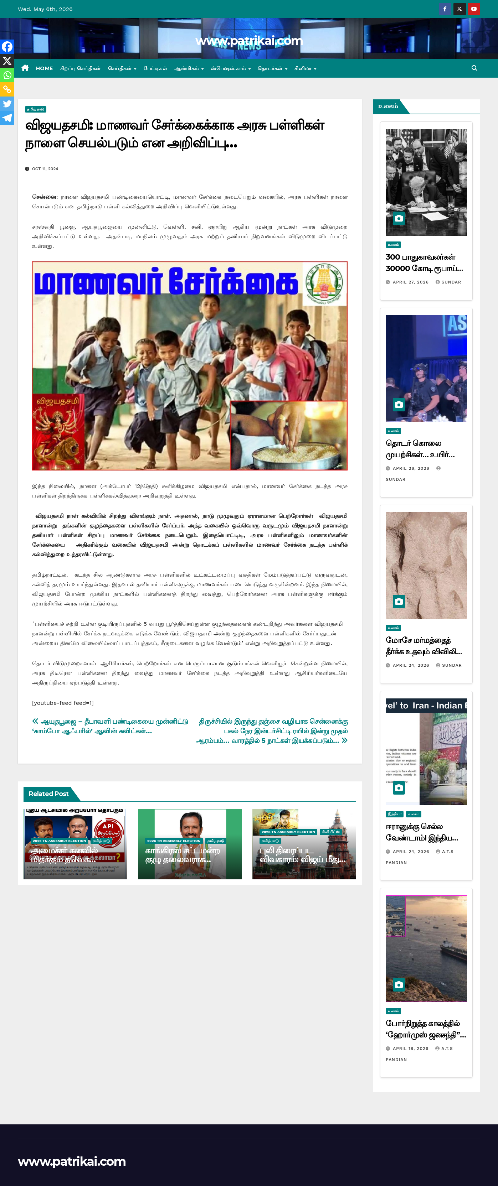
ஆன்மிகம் (187, 68)
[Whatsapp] (7, 75)
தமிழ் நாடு (35, 109)
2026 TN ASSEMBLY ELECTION (59, 841)
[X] (7, 61)
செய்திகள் (120, 68)
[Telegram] (7, 118)
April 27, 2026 (412, 282)
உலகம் (393, 244)
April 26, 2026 (412, 468)
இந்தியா (394, 814)
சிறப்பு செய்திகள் (80, 68)
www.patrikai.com (249, 40)
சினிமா (303, 68)
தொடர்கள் (271, 68)
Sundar (448, 282)
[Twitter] (7, 104)
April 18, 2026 (411, 1048)
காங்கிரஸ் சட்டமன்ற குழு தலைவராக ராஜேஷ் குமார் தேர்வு (185, 859)
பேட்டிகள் (156, 68)
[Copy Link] (7, 89)
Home (44, 68)
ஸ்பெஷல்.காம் (229, 68)
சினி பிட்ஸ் (331, 832)
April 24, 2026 (412, 665)
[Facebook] (7, 47)
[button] (474, 68)
